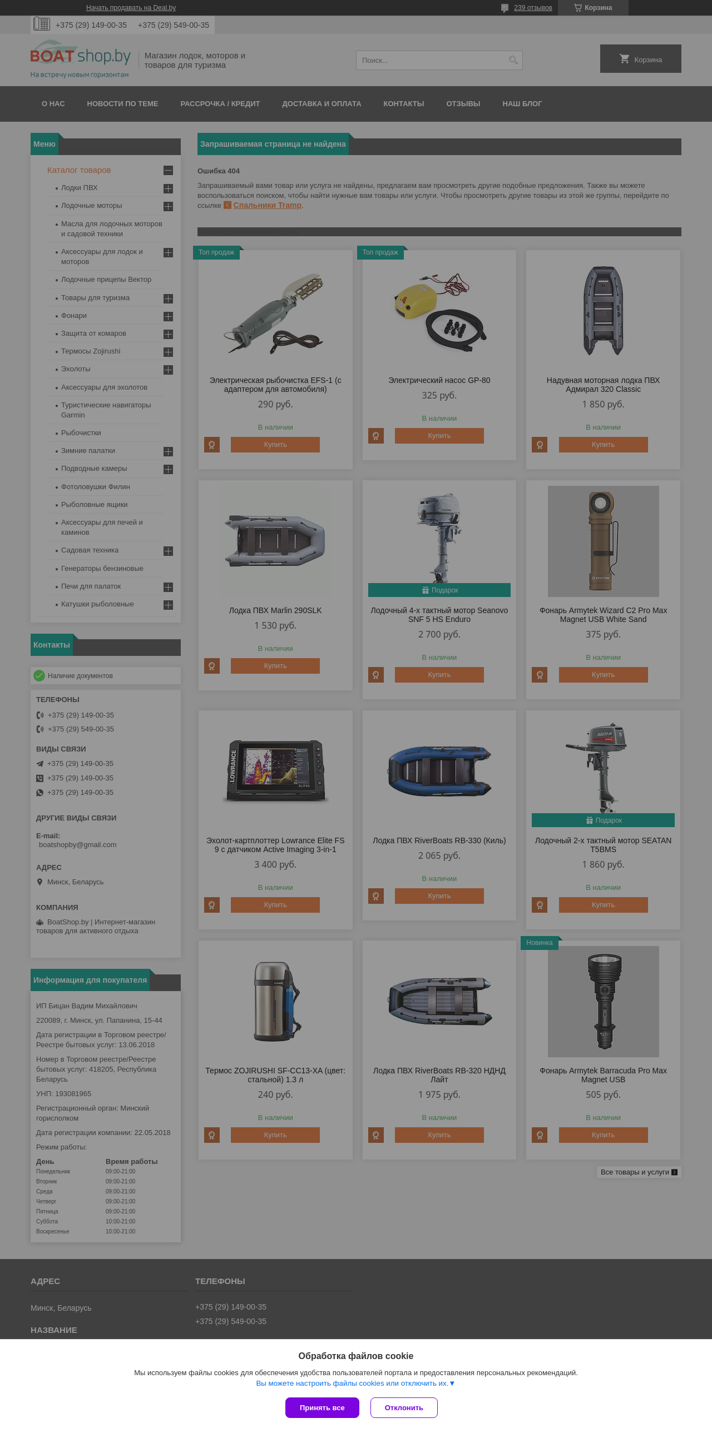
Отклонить (404, 1408)
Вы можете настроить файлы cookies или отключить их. (352, 1383)
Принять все (322, 1408)
